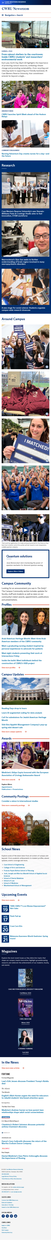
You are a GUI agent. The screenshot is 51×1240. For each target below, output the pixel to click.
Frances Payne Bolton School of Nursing (19, 871)
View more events (11, 900)
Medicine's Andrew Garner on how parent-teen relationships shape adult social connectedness (23, 1111)
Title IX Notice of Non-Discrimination (12, 1179)
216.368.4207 (5, 1192)
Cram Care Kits (16, 926)
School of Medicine (11, 883)
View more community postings (16, 805)
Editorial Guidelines (7, 1202)
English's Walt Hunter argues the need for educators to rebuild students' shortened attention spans (25, 1096)
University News (7, 111)
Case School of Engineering (14, 865)
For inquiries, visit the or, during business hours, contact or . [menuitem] (13, 1189)
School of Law (9, 881)
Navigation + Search (12, 15)
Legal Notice (5, 1176)
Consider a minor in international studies (20, 801)
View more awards (11, 779)
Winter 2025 (25, 1023)
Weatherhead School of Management (18, 885)
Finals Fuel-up (15, 916)
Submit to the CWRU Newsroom (10, 1207)
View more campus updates (14, 731)
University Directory (7, 1232)
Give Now (4, 1228)
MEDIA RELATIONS (8, 1184)
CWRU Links (6, 1222)
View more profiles (11, 667)
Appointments (7, 787)
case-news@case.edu (16, 1192)
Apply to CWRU (6, 1225)
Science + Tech (7, 51)
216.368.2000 (5, 1174)
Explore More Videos (15, 571)
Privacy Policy (13, 1176)
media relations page (18, 1187)
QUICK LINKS (6, 1197)
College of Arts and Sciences (14, 868)
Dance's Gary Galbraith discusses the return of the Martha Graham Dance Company (24, 1142)
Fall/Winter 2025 (25, 993)
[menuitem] (25, 1200)
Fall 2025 (25, 1052)
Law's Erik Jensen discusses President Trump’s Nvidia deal (25, 1082)
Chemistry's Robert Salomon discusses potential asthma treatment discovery (23, 1125)
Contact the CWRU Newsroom (10, 1200)
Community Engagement (11, 150)
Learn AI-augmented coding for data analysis (22, 713)
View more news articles (10, 1068)
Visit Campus (5, 1230)
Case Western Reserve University (14, 1169)
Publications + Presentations (12, 789)
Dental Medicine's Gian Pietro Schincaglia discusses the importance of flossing (24, 1157)
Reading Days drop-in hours (14, 708)
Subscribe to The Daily (7, 1205)
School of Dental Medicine (14, 878)
